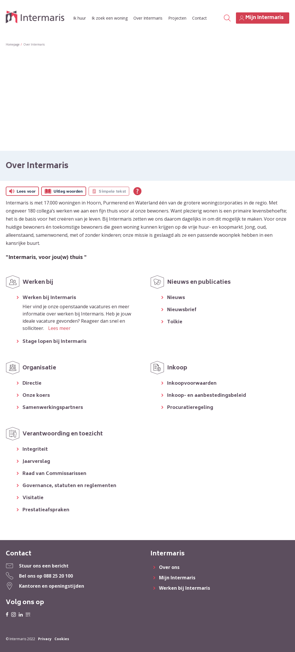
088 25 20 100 (58, 576)
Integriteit (35, 449)
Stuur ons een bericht (44, 566)
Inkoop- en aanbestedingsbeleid (206, 395)
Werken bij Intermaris (49, 298)
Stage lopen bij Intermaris (54, 341)
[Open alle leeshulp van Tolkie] (137, 191)
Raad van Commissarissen (54, 474)
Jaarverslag (36, 461)
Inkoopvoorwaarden (192, 383)
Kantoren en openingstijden (51, 586)
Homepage (13, 44)
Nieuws (176, 298)
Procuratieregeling (190, 408)
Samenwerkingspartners (52, 408)
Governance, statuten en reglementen (69, 486)
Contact (199, 18)
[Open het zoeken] (227, 18)
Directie (31, 383)
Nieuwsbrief (181, 310)
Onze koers (36, 395)
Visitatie (33, 498)
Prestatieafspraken (45, 510)
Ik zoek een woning (110, 18)
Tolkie (174, 322)
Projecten (177, 18)
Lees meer (59, 328)
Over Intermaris (147, 18)
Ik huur (79, 18)
